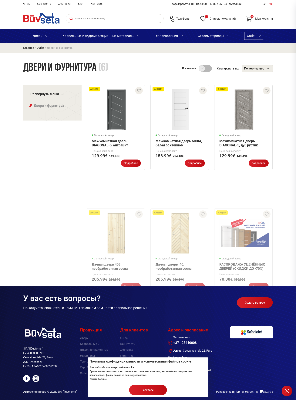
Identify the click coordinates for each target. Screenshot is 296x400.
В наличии (189, 68)
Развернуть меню (44, 94)
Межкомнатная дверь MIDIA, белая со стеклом (179, 145)
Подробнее (131, 165)
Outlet (254, 36)
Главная (28, 48)
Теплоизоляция (168, 36)
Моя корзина (262, 18)
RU (270, 4)
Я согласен (148, 390)
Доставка (64, 3)
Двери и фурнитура (49, 106)
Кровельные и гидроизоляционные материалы (100, 36)
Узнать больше (98, 379)
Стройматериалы (213, 36)
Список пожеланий (220, 18)
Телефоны (183, 18)
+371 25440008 (185, 343)
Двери (40, 36)
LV (264, 4)
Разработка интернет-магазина (237, 391)
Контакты (97, 3)
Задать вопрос (255, 302)
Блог (81, 3)
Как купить (44, 3)
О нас (26, 3)
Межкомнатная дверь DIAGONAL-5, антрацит (110, 145)
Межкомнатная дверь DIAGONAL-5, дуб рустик (238, 145)
